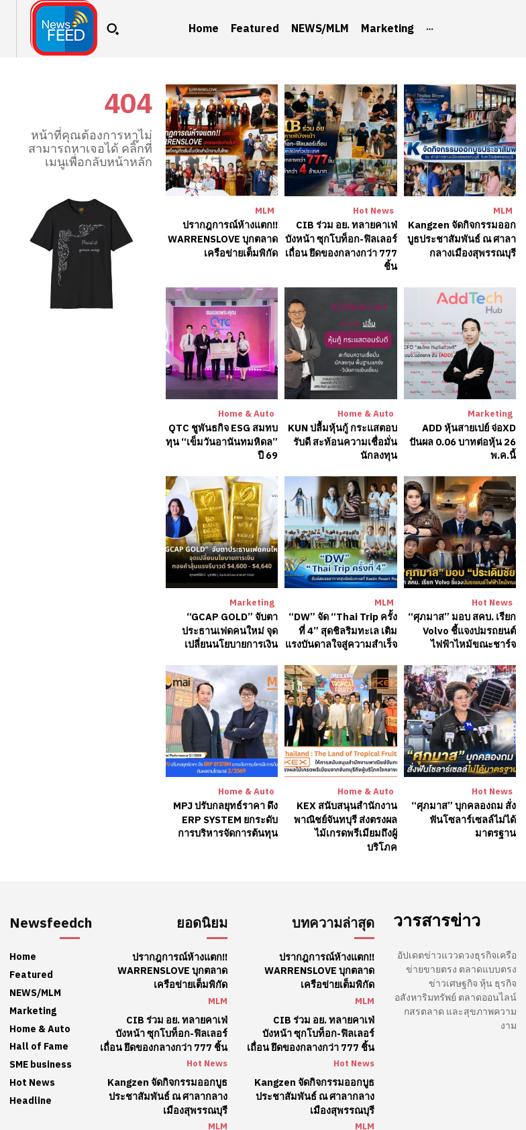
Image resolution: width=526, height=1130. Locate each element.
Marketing (490, 411)
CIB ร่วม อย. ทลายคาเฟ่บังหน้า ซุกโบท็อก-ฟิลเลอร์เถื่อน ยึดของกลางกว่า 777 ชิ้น (343, 244)
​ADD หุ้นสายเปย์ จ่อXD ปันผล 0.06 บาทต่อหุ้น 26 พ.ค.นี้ (465, 438)
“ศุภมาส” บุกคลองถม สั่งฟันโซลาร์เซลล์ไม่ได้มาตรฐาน (466, 812)
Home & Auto (246, 411)
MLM (264, 210)
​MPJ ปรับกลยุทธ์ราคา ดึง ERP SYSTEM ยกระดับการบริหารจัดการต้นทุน (224, 812)
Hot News (373, 210)
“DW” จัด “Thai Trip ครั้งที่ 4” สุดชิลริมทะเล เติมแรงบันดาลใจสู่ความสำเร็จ (341, 625)
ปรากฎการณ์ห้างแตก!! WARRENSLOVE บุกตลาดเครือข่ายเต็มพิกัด (225, 238)
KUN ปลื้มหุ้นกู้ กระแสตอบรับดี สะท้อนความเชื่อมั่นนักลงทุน (341, 438)
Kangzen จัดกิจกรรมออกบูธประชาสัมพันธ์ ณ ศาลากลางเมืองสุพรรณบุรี (462, 238)
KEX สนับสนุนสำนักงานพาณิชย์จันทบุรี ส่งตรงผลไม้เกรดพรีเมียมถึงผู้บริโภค (343, 812)
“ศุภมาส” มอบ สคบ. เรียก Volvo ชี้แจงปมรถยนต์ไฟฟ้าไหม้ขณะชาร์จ (464, 625)
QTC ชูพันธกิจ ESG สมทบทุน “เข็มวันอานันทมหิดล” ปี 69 (224, 438)
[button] (112, 28)
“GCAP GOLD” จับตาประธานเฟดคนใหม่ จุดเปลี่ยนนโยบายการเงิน (231, 625)
